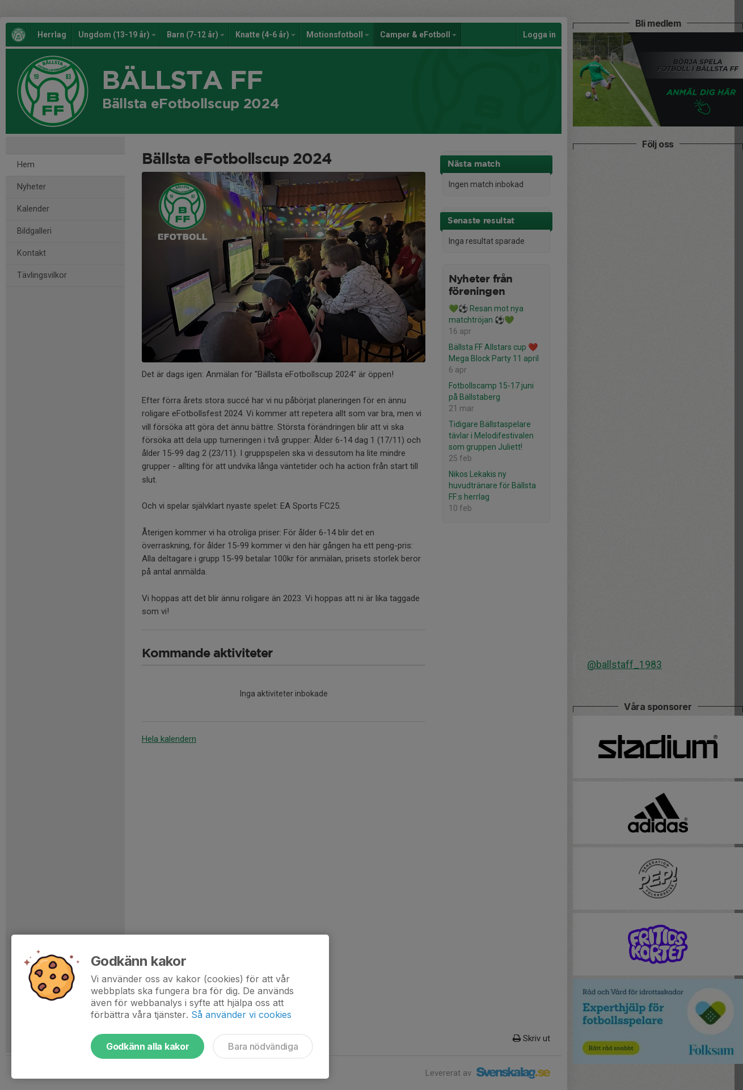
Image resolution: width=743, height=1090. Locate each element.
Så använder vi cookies (241, 1014)
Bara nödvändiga (263, 1046)
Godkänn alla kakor (147, 1046)
